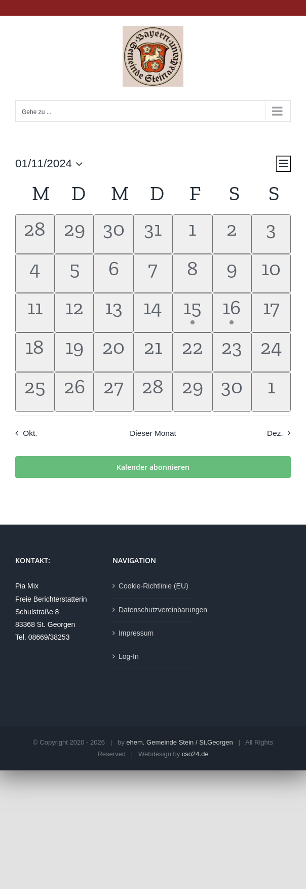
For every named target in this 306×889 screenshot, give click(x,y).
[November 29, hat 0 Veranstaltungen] (192, 392)
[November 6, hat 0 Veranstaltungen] (113, 273)
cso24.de (195, 754)
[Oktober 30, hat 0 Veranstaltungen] (113, 234)
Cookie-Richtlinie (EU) (153, 586)
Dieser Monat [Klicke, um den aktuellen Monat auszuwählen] (153, 433)
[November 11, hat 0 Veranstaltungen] (35, 312)
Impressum (136, 633)
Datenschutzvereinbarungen (153, 610)
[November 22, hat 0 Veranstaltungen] (192, 352)
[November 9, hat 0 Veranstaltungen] (232, 273)
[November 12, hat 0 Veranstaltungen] (74, 312)
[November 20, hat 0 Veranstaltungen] (113, 352)
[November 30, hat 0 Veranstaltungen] (232, 392)
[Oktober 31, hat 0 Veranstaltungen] (153, 234)
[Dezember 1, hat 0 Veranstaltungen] (271, 392)
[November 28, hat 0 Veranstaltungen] (153, 392)
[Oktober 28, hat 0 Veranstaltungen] (35, 234)
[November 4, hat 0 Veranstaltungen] (35, 273)
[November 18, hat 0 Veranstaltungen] (35, 352)
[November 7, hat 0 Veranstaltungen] (153, 273)
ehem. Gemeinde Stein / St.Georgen (179, 742)
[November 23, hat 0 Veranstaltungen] (232, 352)
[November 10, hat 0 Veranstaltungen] (271, 273)
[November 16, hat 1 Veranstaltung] (232, 312)
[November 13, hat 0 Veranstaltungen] (113, 312)
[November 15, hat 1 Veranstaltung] (192, 312)
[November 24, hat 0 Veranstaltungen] (271, 352)
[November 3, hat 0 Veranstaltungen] (271, 234)
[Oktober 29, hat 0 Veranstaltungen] (74, 234)
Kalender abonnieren (153, 467)
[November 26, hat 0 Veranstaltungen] (74, 392)
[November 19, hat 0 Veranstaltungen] (74, 352)
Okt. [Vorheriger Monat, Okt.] (30, 433)
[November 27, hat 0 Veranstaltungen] (113, 392)
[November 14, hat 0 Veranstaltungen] (153, 312)
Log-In (129, 656)
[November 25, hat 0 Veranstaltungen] (35, 392)
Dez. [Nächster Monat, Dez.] (275, 433)
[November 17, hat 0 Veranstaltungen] (271, 312)
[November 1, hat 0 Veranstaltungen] (192, 234)
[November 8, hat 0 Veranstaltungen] (192, 273)
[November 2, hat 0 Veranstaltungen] (232, 234)
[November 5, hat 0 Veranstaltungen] (74, 273)
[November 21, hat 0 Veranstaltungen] (153, 352)
